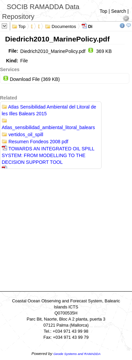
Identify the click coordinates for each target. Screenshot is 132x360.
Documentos (60, 26)
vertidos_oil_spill (22, 134)
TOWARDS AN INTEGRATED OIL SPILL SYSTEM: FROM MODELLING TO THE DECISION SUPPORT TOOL (48, 155)
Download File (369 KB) (31, 79)
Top (103, 11)
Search (118, 11)
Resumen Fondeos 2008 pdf (35, 141)
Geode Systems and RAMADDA (77, 354)
